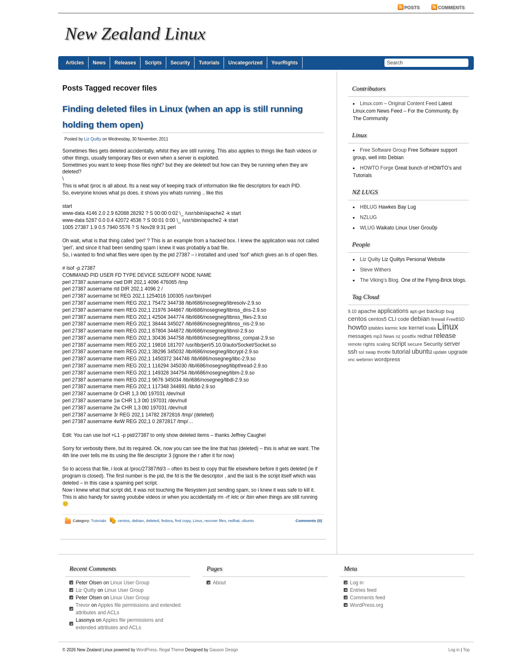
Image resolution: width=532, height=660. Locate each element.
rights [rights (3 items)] (369, 344)
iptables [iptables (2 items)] (376, 327)
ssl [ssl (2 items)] (361, 352)
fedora (166, 520)
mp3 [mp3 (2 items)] (377, 336)
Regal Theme (171, 650)
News (99, 63)
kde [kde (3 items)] (403, 327)
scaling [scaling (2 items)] (383, 344)
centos (124, 520)
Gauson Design (223, 650)
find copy (183, 520)
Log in (357, 583)
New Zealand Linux (135, 33)
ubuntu (248, 520)
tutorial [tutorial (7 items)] (401, 351)
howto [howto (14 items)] (357, 327)
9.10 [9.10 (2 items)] (352, 311)
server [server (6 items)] (452, 343)
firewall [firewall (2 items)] (438, 319)
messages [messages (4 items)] (360, 336)
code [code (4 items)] (403, 319)
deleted (152, 520)
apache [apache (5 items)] (367, 311)
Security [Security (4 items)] (433, 344)
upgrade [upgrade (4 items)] (458, 352)
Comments (451, 7)
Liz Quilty (92, 139)
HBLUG (368, 207)
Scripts (153, 63)
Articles (75, 63)
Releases (125, 63)
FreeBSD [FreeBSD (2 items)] (455, 319)
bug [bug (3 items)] (450, 311)
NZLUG (368, 217)
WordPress (146, 650)
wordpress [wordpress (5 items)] (387, 359)
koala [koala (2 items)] (430, 327)
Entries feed (363, 590)
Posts (412, 7)
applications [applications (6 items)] (393, 311)
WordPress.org (366, 605)
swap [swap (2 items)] (370, 352)
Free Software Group (383, 150)
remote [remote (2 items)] (355, 344)
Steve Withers (375, 270)
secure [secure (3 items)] (414, 344)
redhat (233, 520)
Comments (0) (309, 520)
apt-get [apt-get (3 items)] (417, 311)
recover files (215, 520)
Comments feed (367, 598)
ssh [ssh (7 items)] (352, 351)
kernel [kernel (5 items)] (416, 328)
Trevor (83, 605)
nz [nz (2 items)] (398, 336)
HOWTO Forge (376, 168)
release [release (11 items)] (445, 335)
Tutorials (209, 63)
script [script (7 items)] (399, 343)
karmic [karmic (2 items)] (391, 327)
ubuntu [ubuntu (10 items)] (422, 351)
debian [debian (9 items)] (420, 318)
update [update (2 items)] (440, 352)
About (219, 583)
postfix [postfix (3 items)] (409, 336)
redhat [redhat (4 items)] (424, 336)
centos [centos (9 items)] (357, 318)
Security (180, 63)
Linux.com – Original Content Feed (398, 103)
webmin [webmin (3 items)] (364, 359)
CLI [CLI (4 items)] (392, 319)
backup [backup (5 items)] (435, 311)
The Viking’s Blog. (380, 280)
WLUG (367, 228)
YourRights (284, 63)
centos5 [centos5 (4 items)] (377, 319)
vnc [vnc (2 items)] (351, 359)
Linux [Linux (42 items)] (447, 327)
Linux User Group (129, 583)
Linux (197, 520)
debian (138, 520)
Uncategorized (245, 63)
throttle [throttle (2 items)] (384, 352)
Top (466, 650)
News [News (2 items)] (388, 336)
